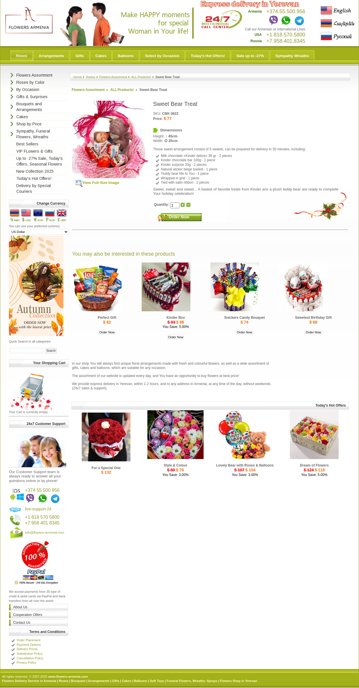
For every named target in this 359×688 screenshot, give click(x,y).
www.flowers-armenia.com (68, 676)
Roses (21, 56)
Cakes (100, 56)
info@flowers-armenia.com (44, 532)
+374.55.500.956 (285, 11)
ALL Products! (141, 77)
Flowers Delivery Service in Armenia (29, 681)
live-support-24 (38, 509)
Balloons (126, 56)
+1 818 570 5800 (42, 517)
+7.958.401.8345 (285, 41)
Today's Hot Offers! (208, 56)
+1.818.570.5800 (285, 35)
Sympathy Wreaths (292, 56)
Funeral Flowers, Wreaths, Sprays (192, 681)
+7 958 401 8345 (42, 522)
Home (77, 77)
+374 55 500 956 (42, 490)
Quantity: (162, 205)
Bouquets (78, 681)
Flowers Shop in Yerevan (238, 681)
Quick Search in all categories (30, 341)
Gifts (79, 56)
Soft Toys (157, 681)
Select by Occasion (162, 56)
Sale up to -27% (250, 56)
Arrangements (51, 56)
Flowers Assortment (113, 77)
